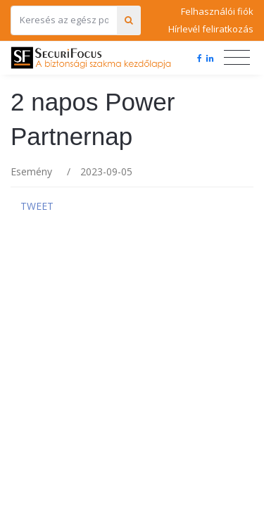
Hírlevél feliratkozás (210, 29)
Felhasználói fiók (217, 11)
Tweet (37, 206)
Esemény (31, 171)
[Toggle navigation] (237, 58)
